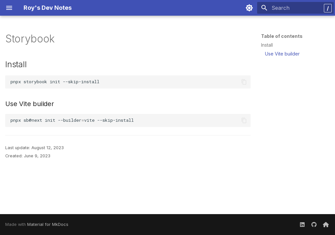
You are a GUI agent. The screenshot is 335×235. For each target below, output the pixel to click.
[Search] (295, 8)
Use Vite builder (282, 53)
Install (267, 45)
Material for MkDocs (47, 224)
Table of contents (282, 36)
